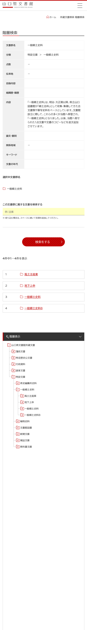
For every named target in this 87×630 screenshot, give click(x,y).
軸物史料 (25, 421)
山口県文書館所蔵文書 (23, 345)
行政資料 (20, 364)
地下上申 (29, 402)
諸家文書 (20, 370)
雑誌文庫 (25, 440)
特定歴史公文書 (24, 358)
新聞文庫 (25, 434)
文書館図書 (26, 428)
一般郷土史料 (27, 389)
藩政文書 (20, 351)
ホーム (51, 17)
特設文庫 (20, 377)
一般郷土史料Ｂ (33, 415)
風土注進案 (30, 396)
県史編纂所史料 (28, 383)
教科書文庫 (26, 447)
